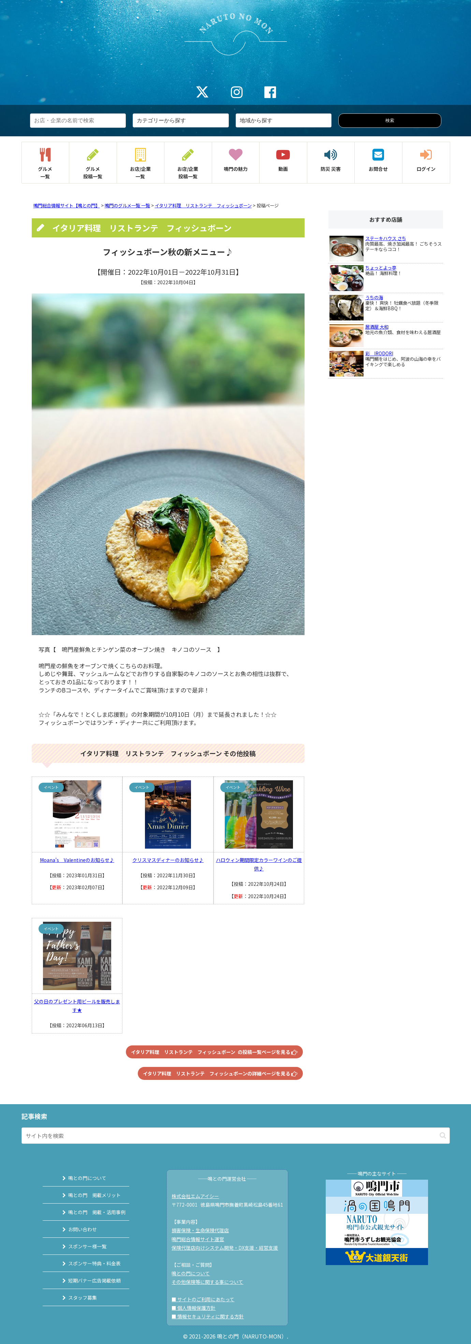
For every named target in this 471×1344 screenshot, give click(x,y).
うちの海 (374, 297)
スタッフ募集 (76, 1297)
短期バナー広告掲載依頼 (88, 1280)
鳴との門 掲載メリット (88, 1195)
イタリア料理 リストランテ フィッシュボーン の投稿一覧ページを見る (214, 1051)
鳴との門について (81, 1178)
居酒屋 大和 (376, 327)
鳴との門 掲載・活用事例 (90, 1212)
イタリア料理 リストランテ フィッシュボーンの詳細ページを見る (220, 1073)
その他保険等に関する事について (210, 1281)
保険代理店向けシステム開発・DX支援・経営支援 (227, 1247)
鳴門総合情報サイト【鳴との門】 (66, 205)
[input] (235, 1135)
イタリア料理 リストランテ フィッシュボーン (203, 205)
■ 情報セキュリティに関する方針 (210, 1316)
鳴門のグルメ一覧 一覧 (127, 205)
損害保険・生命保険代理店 (203, 1230)
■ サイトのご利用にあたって (205, 1299)
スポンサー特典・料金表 (88, 1263)
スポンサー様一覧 (81, 1246)
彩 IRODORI (379, 353)
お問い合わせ (76, 1229)
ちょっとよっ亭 (380, 267)
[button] (443, 1135)
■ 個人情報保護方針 (196, 1307)
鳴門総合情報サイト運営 (200, 1239)
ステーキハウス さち (385, 238)
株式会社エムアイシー (198, 1196)
